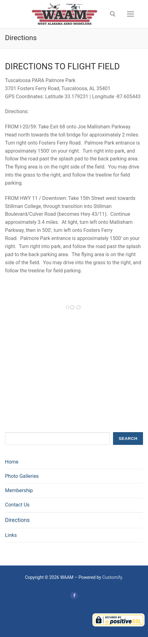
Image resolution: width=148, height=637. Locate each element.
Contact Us (17, 505)
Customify (112, 577)
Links (11, 535)
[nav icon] (131, 14)
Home (11, 462)
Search (128, 438)
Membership (19, 490)
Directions (17, 520)
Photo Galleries (22, 476)
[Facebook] (73, 595)
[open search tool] (113, 14)
